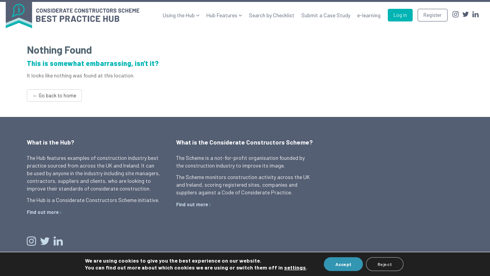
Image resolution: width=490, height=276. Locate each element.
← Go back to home (54, 95)
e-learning (369, 15)
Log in (400, 15)
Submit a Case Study (325, 15)
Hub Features (222, 15)
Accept (343, 264)
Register (432, 15)
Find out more (43, 212)
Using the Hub (179, 15)
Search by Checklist (271, 15)
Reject (384, 264)
